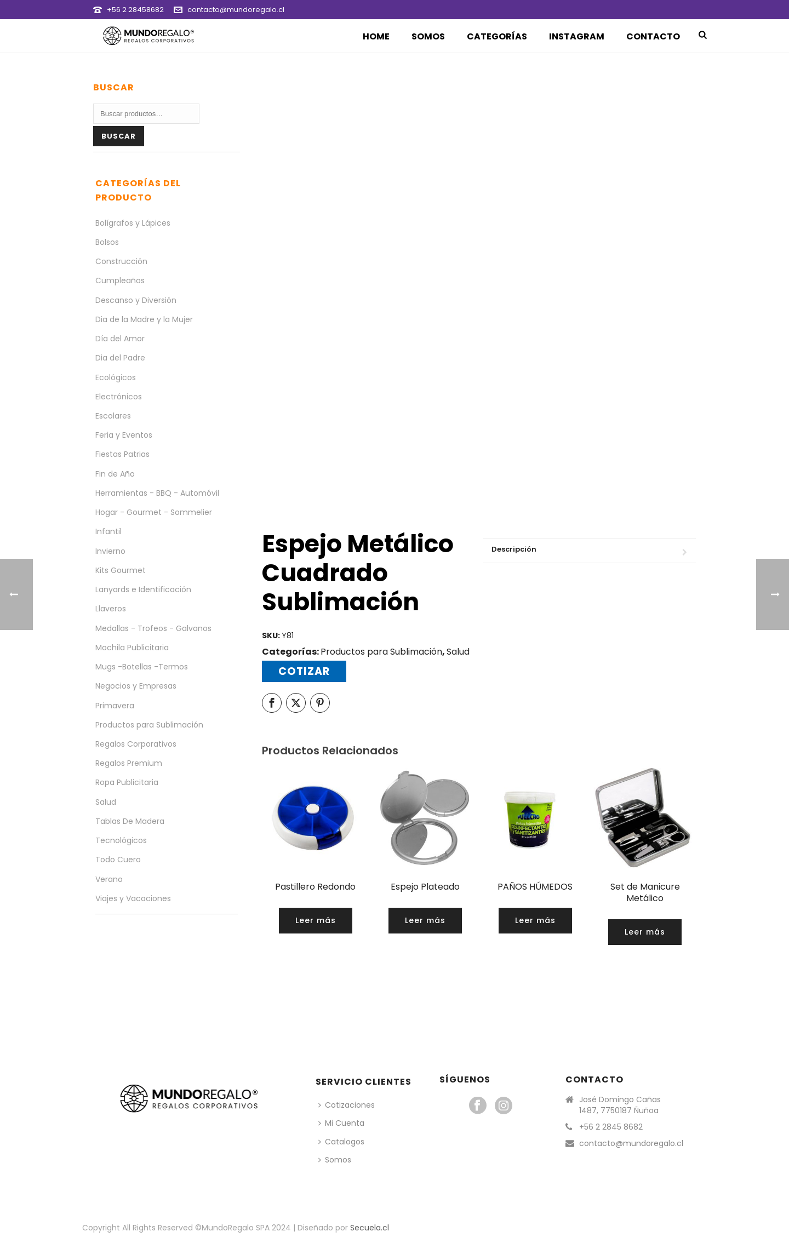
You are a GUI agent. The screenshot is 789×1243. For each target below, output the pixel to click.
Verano (109, 879)
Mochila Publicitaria (132, 647)
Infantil (108, 531)
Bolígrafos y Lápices (132, 222)
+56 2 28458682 (135, 9)
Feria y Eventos (123, 434)
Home (376, 36)
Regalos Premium (128, 763)
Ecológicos (115, 377)
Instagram (576, 36)
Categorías (497, 36)
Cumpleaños (120, 280)
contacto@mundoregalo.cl (235, 9)
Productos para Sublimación (381, 651)
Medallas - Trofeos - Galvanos (153, 628)
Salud (458, 651)
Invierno (110, 551)
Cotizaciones (346, 1104)
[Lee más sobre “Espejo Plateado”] (425, 920)
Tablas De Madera (129, 821)
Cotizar (304, 671)
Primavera (114, 705)
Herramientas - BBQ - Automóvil (157, 493)
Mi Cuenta (341, 1123)
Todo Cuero (118, 859)
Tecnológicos (121, 840)
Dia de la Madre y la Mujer (144, 319)
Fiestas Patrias (122, 454)
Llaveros (110, 608)
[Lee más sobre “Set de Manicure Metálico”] (645, 932)
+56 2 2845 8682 (611, 1127)
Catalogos (341, 1141)
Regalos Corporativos (135, 743)
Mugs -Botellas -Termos (141, 666)
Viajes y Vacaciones (133, 898)
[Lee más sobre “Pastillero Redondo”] (315, 920)
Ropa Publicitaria (126, 782)
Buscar (118, 136)
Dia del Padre (120, 357)
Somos (428, 36)
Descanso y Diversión (135, 300)
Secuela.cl (369, 1227)
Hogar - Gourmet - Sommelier (153, 512)
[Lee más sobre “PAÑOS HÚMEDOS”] (535, 920)
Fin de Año (115, 473)
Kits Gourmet (120, 570)
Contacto (653, 36)
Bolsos (107, 242)
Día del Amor (120, 338)
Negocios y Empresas (135, 685)
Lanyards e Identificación (143, 589)
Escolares (113, 415)
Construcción (121, 261)
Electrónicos (118, 396)
